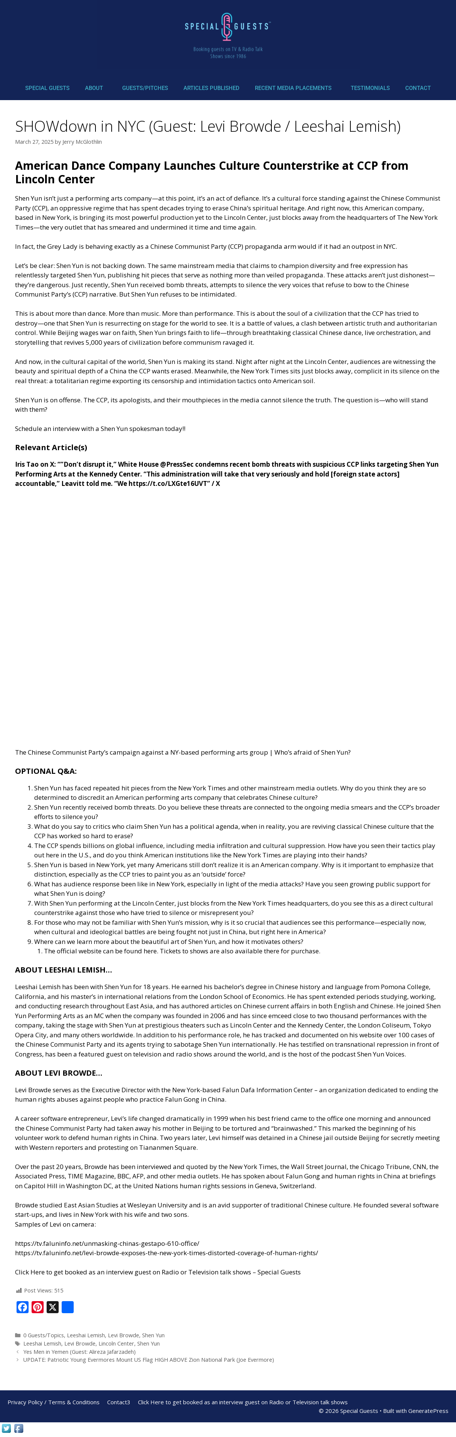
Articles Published (211, 88)
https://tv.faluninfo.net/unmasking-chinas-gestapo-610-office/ (107, 1243)
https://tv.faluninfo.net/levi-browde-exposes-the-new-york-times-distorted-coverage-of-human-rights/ (166, 1252)
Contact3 (118, 1402)
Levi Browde (123, 1335)
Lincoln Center (116, 1343)
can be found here (130, 951)
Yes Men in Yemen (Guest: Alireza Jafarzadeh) (79, 1351)
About (94, 88)
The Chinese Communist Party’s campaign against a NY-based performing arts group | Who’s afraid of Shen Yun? (183, 752)
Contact (418, 88)
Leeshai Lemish (86, 1335)
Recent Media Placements (293, 88)
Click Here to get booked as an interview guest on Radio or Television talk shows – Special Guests (158, 1272)
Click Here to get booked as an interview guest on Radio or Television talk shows (243, 1402)
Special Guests (47, 88)
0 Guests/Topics (43, 1335)
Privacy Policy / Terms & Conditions (54, 1402)
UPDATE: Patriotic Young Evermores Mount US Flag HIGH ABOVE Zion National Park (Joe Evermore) (148, 1359)
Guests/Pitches (145, 88)
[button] (96, 88)
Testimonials (370, 88)
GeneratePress (428, 1410)
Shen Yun (153, 1335)
